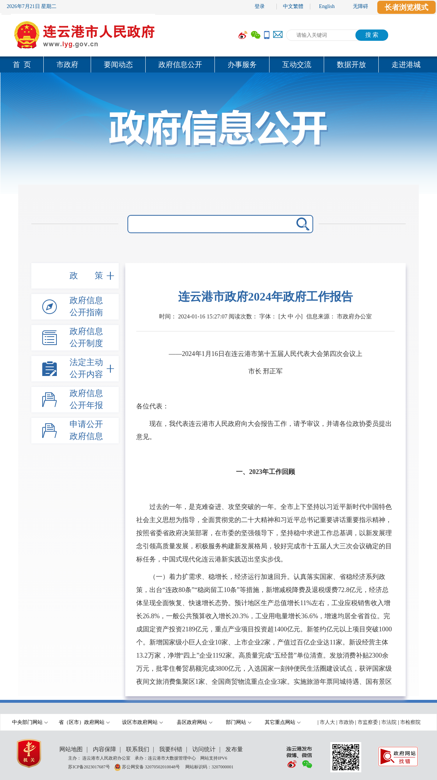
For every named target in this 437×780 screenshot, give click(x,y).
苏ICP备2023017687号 (89, 766)
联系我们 (137, 749)
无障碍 (360, 6)
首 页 (22, 64)
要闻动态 (118, 64)
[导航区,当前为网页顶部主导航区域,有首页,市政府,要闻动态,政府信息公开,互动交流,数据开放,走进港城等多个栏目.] (218, 64)
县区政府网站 (194, 722)
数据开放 (351, 64)
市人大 (327, 722)
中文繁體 (293, 6)
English (327, 6)
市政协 (346, 722)
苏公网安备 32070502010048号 (151, 766)
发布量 (234, 749)
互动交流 (296, 64)
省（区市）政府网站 (84, 722)
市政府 (67, 64)
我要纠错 (170, 749)
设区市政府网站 (142, 722)
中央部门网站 (30, 722)
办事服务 (242, 64)
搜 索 (371, 35)
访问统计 (204, 749)
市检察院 (410, 722)
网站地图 (71, 749)
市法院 (389, 722)
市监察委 (368, 722)
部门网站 (238, 722)
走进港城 (406, 64)
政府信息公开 (180, 64)
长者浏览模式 (406, 7)
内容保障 (104, 749)
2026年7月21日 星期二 (32, 6)
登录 (260, 6)
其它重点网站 (282, 722)
